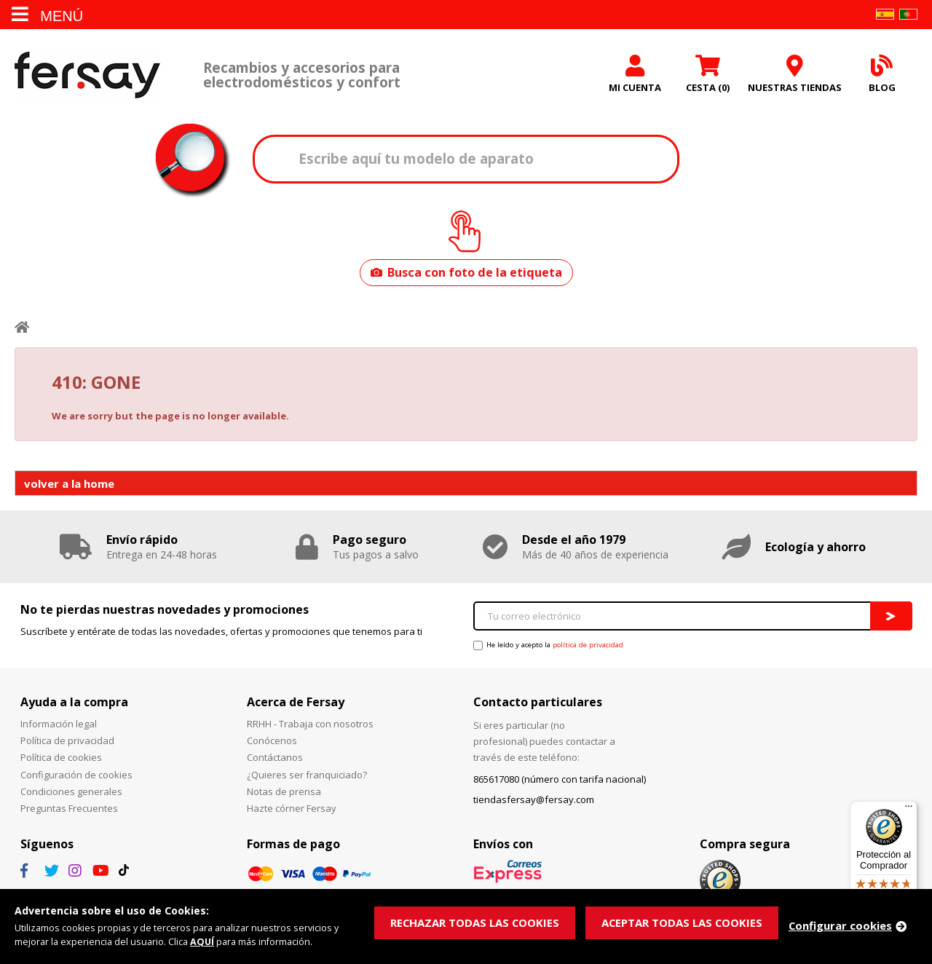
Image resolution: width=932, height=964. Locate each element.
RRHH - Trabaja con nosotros (310, 723)
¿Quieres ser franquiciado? (307, 774)
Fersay (87, 74)
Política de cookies (61, 757)
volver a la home (69, 483)
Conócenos (272, 740)
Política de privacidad (67, 740)
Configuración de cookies (76, 774)
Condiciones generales (71, 791)
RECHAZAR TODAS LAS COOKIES (475, 922)
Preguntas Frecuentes (69, 808)
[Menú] (908, 809)
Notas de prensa (284, 791)
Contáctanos (275, 757)
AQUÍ (202, 942)
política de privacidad (588, 644)
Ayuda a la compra (74, 702)
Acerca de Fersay (295, 702)
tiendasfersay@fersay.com (533, 799)
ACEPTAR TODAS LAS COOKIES (684, 922)
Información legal (58, 723)
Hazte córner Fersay (291, 808)
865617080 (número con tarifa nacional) (559, 779)
